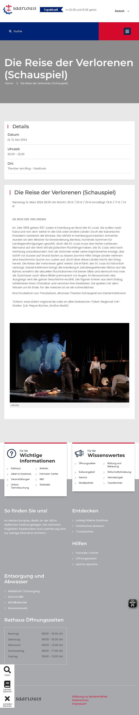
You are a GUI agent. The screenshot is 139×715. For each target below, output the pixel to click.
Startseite (45, 484)
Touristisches (115, 482)
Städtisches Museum (90, 526)
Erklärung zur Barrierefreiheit (90, 696)
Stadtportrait (86, 482)
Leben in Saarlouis (21, 473)
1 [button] (78, 10)
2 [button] (83, 10)
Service (83, 477)
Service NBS (16, 597)
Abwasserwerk (17, 608)
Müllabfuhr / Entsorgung (24, 591)
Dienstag (14, 639)
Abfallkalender (17, 602)
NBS (42, 479)
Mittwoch (14, 645)
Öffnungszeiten (87, 463)
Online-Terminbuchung (20, 486)
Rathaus (16, 468)
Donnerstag (16, 651)
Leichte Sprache (87, 564)
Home (9, 83)
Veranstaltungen (20, 479)
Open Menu (127, 31)
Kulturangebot (87, 472)
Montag (13, 633)
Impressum (79, 704)
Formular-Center (49, 473)
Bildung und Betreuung (114, 465)
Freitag (13, 656)
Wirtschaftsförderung (119, 472)
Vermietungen (115, 477)
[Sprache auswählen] (117, 11)
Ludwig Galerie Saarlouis (92, 520)
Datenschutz (80, 700)
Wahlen (44, 468)
